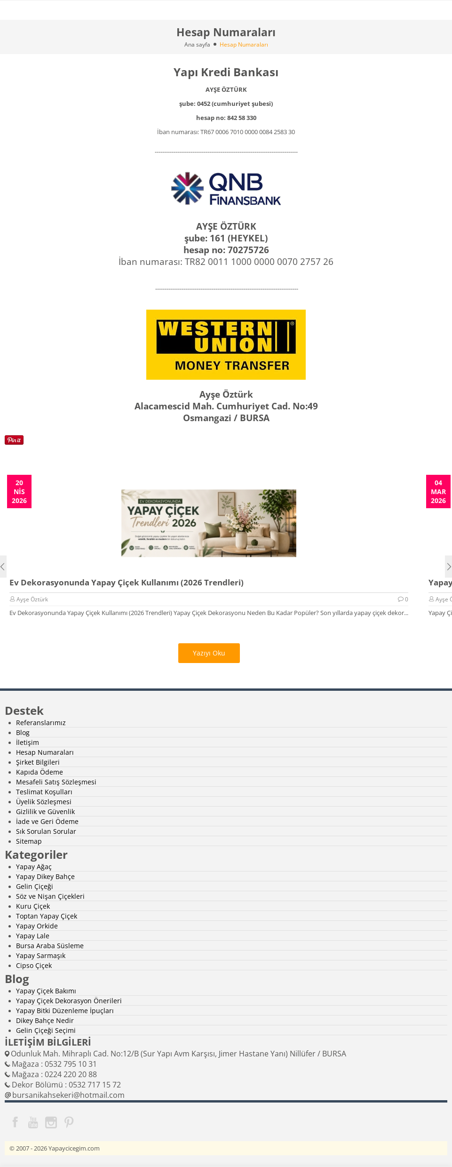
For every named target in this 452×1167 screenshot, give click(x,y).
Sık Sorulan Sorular (46, 831)
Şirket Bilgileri (38, 762)
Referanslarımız (41, 722)
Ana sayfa (197, 44)
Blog (23, 732)
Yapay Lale (32, 935)
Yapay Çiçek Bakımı (46, 990)
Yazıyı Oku (209, 652)
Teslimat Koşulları (44, 791)
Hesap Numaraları (45, 752)
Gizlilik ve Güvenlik (45, 811)
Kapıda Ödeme (39, 771)
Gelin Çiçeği (34, 886)
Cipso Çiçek (34, 965)
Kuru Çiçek (33, 906)
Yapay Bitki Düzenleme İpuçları (65, 1010)
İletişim (27, 742)
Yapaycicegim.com (74, 1148)
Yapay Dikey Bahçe (45, 876)
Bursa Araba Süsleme (50, 945)
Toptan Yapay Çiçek (46, 915)
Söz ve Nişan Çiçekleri (50, 896)
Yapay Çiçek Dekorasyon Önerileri (69, 1000)
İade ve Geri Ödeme (47, 821)
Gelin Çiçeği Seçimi (46, 1030)
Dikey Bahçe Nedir (45, 1020)
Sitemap (29, 841)
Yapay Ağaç (34, 866)
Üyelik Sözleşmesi (43, 801)
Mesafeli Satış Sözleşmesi (56, 781)
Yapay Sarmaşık (40, 955)
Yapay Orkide (37, 925)
